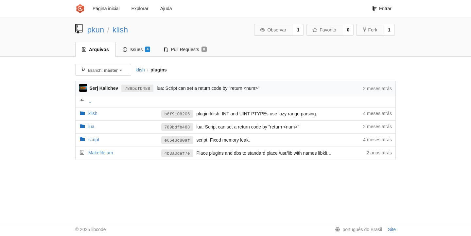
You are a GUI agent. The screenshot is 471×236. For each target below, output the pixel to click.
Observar (273, 29)
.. (90, 101)
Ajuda (166, 8)
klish (120, 29)
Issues (136, 49)
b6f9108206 (177, 114)
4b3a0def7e (177, 153)
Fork (370, 29)
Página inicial (106, 8)
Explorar (139, 8)
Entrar (382, 8)
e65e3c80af (177, 140)
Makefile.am (100, 152)
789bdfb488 (137, 88)
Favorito (324, 29)
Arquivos (95, 49)
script (93, 139)
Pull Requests (185, 49)
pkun (95, 29)
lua (91, 126)
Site (392, 229)
